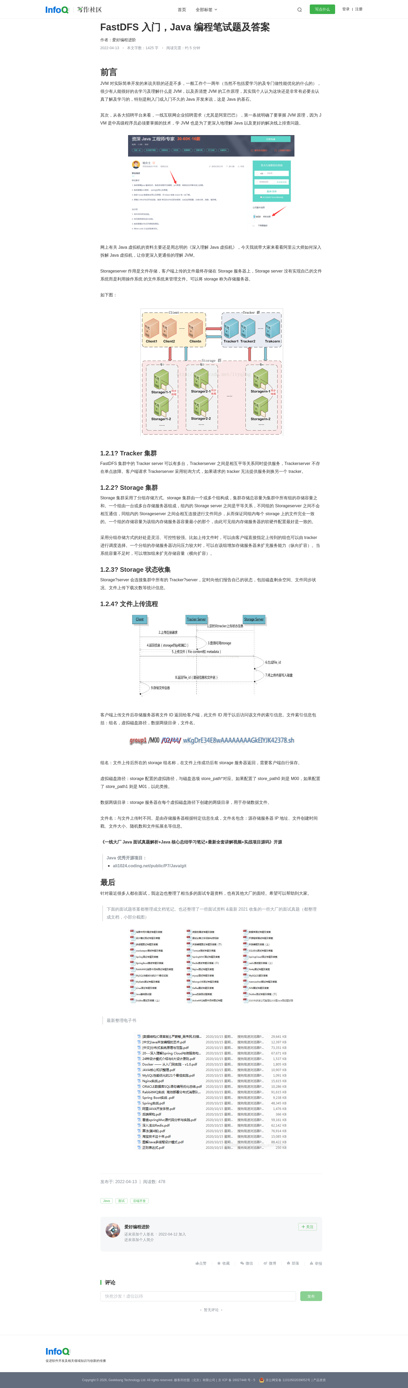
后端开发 (139, 1201)
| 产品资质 (319, 1380)
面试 (121, 1201)
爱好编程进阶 (124, 40)
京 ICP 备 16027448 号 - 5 (236, 1380)
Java (106, 1201)
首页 (182, 9)
